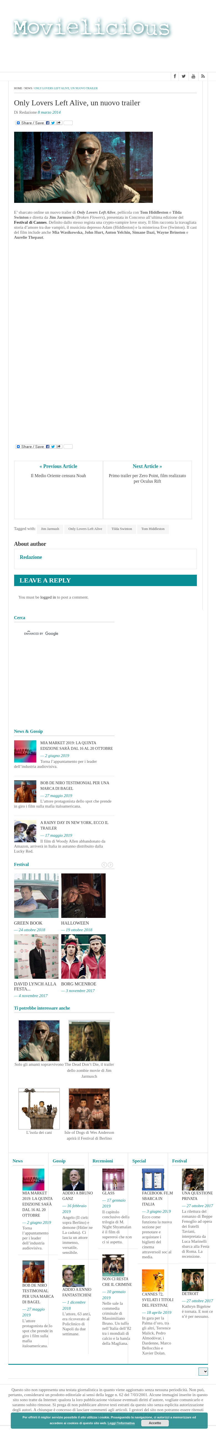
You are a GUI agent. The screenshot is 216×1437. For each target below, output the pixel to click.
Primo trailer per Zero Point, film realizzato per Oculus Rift (148, 478)
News (28, 88)
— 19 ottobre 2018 (76, 930)
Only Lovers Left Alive (85, 529)
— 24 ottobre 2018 (29, 930)
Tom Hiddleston (153, 529)
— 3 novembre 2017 (78, 990)
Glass (108, 1193)
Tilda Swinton (121, 529)
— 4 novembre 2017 (31, 995)
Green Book (28, 923)
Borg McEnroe (78, 984)
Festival (179, 1161)
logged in (48, 597)
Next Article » (147, 466)
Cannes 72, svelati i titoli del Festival (157, 1300)
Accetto (155, 1423)
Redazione (31, 557)
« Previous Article (58, 466)
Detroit (190, 1294)
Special (139, 1161)
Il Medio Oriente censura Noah (58, 475)
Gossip (59, 1161)
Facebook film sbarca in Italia (157, 1198)
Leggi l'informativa (121, 1423)
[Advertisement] (163, 55)
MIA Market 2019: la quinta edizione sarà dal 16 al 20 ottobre (37, 1204)
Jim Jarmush (50, 529)
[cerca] (59, 634)
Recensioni (103, 1161)
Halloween (75, 923)
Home (18, 88)
